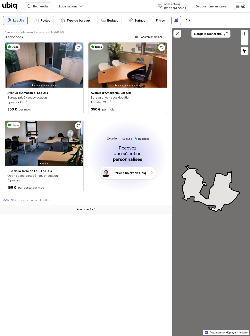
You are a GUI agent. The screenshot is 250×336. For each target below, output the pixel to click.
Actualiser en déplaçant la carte (229, 332)
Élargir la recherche (211, 33)
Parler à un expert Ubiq (127, 173)
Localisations (68, 6)
